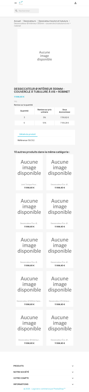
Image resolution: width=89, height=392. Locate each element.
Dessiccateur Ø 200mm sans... (29, 301)
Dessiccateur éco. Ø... (60, 184)
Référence (22, 140)
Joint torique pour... (29, 184)
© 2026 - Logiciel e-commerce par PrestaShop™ (44, 389)
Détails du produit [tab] (27, 134)
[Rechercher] (26, 10)
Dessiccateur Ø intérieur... (60, 301)
